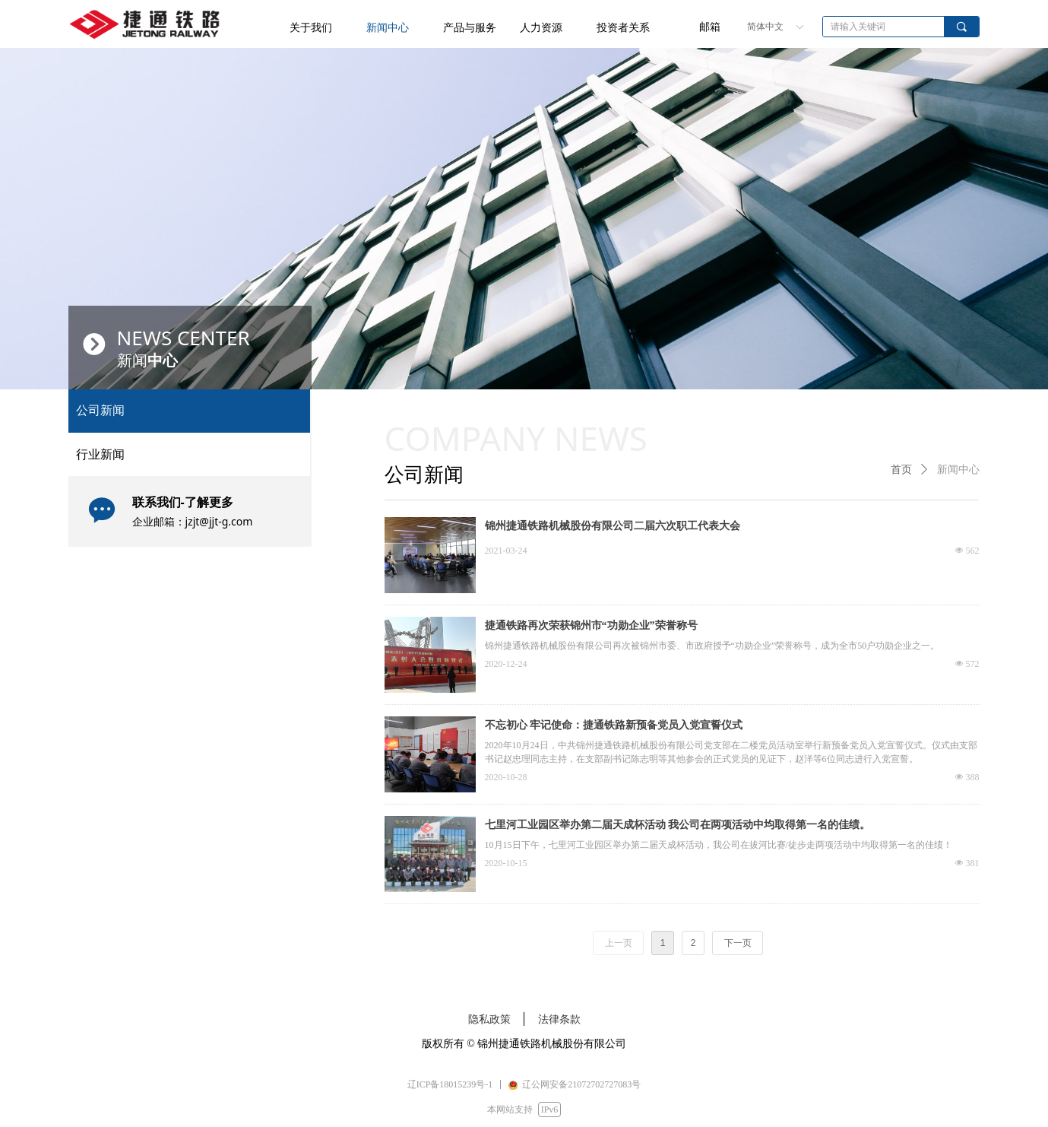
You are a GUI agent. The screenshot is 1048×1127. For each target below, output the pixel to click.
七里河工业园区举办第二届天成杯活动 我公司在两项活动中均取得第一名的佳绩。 (678, 824)
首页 (901, 469)
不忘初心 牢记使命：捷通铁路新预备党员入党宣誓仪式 (614, 725)
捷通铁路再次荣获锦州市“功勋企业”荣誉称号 (591, 625)
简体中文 (765, 26)
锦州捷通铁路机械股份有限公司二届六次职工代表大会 (612, 526)
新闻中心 (958, 469)
